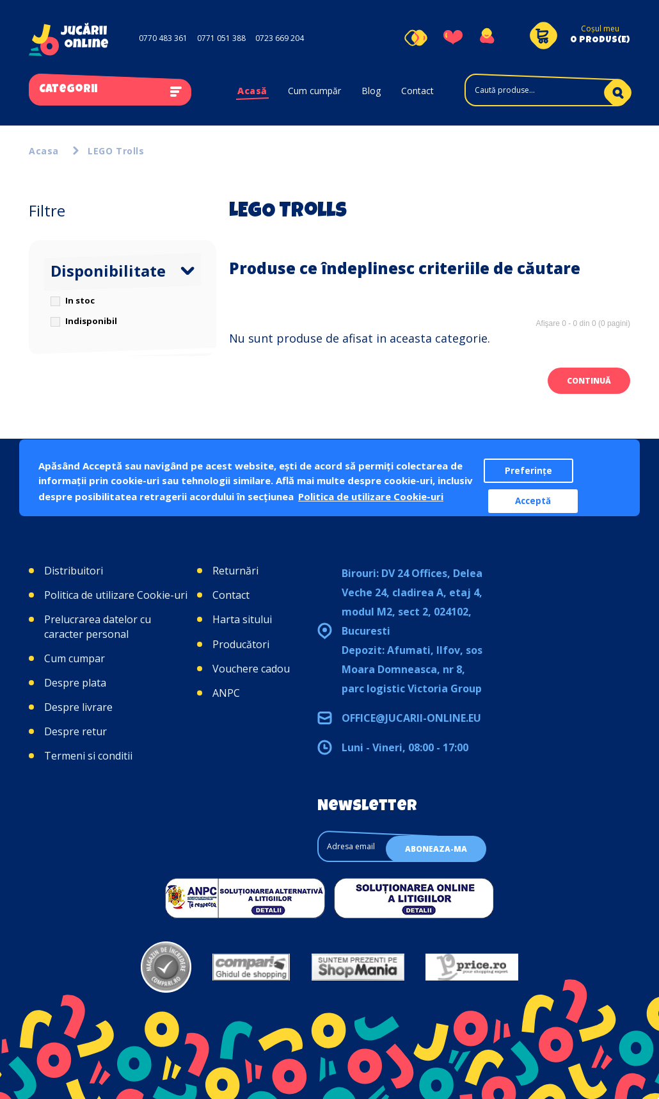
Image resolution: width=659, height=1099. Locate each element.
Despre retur (75, 731)
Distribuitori (73, 571)
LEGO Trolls (116, 151)
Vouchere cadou (251, 669)
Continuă (589, 380)
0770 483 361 (163, 38)
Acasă (252, 91)
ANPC (226, 693)
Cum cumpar (74, 658)
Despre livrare (78, 707)
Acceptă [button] (533, 501)
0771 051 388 (221, 38)
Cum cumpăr (314, 91)
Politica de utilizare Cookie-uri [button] (370, 496)
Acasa (44, 151)
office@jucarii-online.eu (411, 718)
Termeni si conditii (88, 756)
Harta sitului (242, 619)
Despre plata (75, 683)
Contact (417, 91)
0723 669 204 (279, 38)
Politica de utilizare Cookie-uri (115, 595)
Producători (240, 644)
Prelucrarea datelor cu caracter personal (97, 626)
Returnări (235, 571)
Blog (371, 91)
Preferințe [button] (528, 470)
